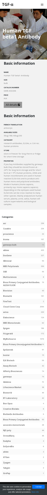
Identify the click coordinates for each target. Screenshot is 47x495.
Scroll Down (9, 54)
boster (6, 355)
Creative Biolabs (11, 409)
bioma (6, 239)
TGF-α (7, 4)
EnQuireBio (8, 446)
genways (7, 376)
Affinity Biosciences (12, 371)
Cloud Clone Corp (11, 306)
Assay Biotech (10, 366)
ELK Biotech (8, 360)
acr (4, 223)
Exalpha (7, 441)
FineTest (7, 301)
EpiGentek (8, 349)
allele (5, 452)
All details (13, 104)
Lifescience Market (12, 387)
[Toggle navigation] (42, 4)
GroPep (6, 473)
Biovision (7, 290)
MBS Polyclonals (11, 266)
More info (35, 492)
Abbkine (7, 382)
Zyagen (6, 462)
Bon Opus (7, 403)
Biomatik (7, 296)
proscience (8, 234)
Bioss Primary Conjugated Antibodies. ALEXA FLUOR (21, 283)
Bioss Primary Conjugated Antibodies (21, 419)
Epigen (6, 328)
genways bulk (9, 245)
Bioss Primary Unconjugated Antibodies (22, 344)
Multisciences (10, 277)
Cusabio (7, 228)
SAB (5, 271)
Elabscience (8, 317)
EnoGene (7, 255)
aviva (5, 312)
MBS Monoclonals (11, 323)
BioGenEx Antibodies (13, 414)
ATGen (6, 457)
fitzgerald (8, 333)
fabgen (6, 468)
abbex (6, 250)
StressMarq (8, 435)
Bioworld (7, 392)
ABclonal (7, 261)
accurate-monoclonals (14, 425)
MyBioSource (9, 339)
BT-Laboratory (10, 398)
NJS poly (7, 430)
